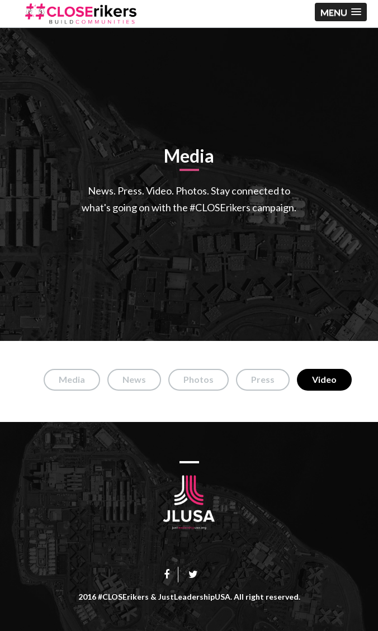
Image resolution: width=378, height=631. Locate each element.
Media (72, 379)
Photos (198, 379)
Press (263, 379)
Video (324, 379)
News (134, 379)
